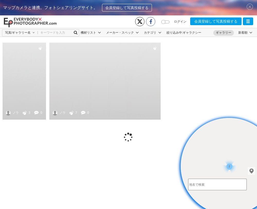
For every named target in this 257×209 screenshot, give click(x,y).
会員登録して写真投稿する (127, 8)
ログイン (180, 21)
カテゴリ (152, 32)
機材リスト (91, 32)
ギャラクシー (192, 32)
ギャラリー (223, 32)
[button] (248, 21)
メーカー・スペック (122, 32)
